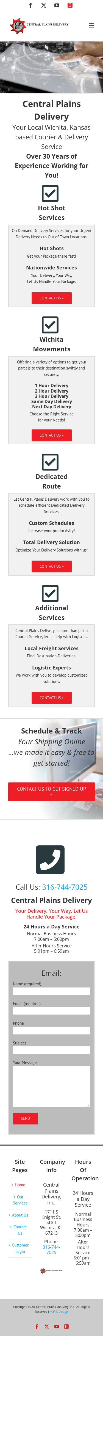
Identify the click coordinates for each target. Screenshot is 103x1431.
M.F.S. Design (59, 1311)
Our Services (20, 1200)
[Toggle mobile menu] (92, 25)
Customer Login (20, 1248)
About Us (20, 1215)
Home (20, 1184)
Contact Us (20, 1230)
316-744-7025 (65, 887)
